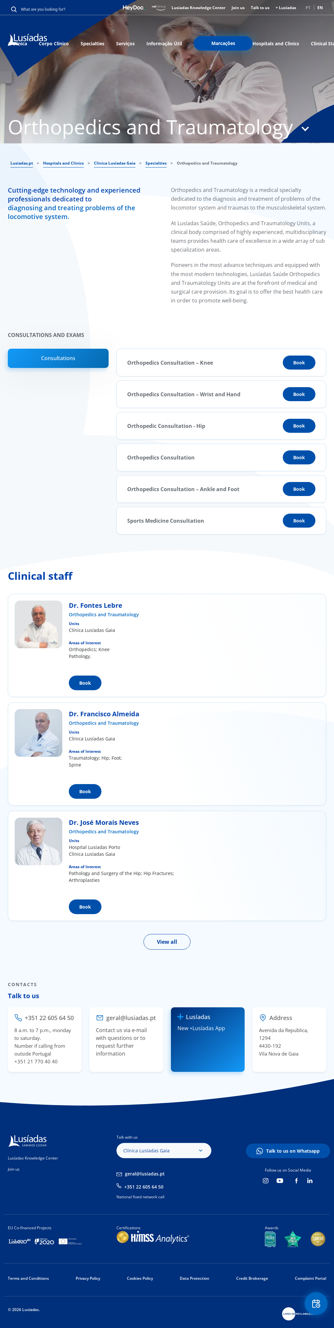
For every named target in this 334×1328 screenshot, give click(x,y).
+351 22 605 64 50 (143, 1187)
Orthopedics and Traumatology (104, 614)
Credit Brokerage (252, 1278)
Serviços (125, 43)
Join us (238, 7)
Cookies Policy (140, 1278)
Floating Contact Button (316, 1303)
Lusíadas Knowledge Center (198, 7)
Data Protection (194, 1278)
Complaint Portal (310, 1278)
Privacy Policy (88, 1278)
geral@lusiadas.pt (145, 1174)
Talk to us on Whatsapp (293, 1151)
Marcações (223, 43)
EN (320, 7)
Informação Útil (164, 43)
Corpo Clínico (54, 43)
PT (308, 7)
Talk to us (260, 7)
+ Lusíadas (286, 7)
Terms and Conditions (28, 1278)
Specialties (92, 43)
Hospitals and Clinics (275, 43)
